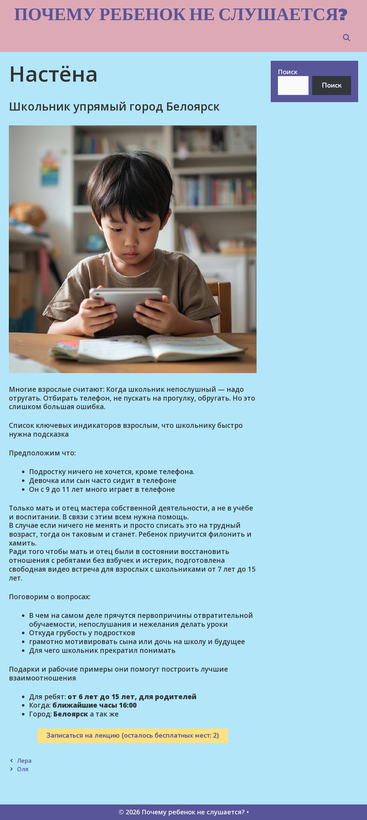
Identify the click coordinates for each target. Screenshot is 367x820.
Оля (22, 769)
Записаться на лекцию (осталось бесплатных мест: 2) (132, 735)
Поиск (288, 71)
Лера (24, 761)
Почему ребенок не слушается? (181, 14)
